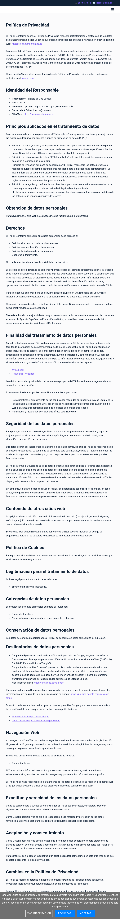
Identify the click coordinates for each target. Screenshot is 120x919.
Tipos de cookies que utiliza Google (30, 716)
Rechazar (65, 913)
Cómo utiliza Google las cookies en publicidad (36, 720)
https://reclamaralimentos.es (27, 43)
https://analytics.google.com (49, 682)
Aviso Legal (28, 78)
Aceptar (86, 913)
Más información (39, 913)
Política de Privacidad (23, 373)
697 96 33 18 (84, 2)
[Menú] (112, 9)
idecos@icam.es (104, 2)
